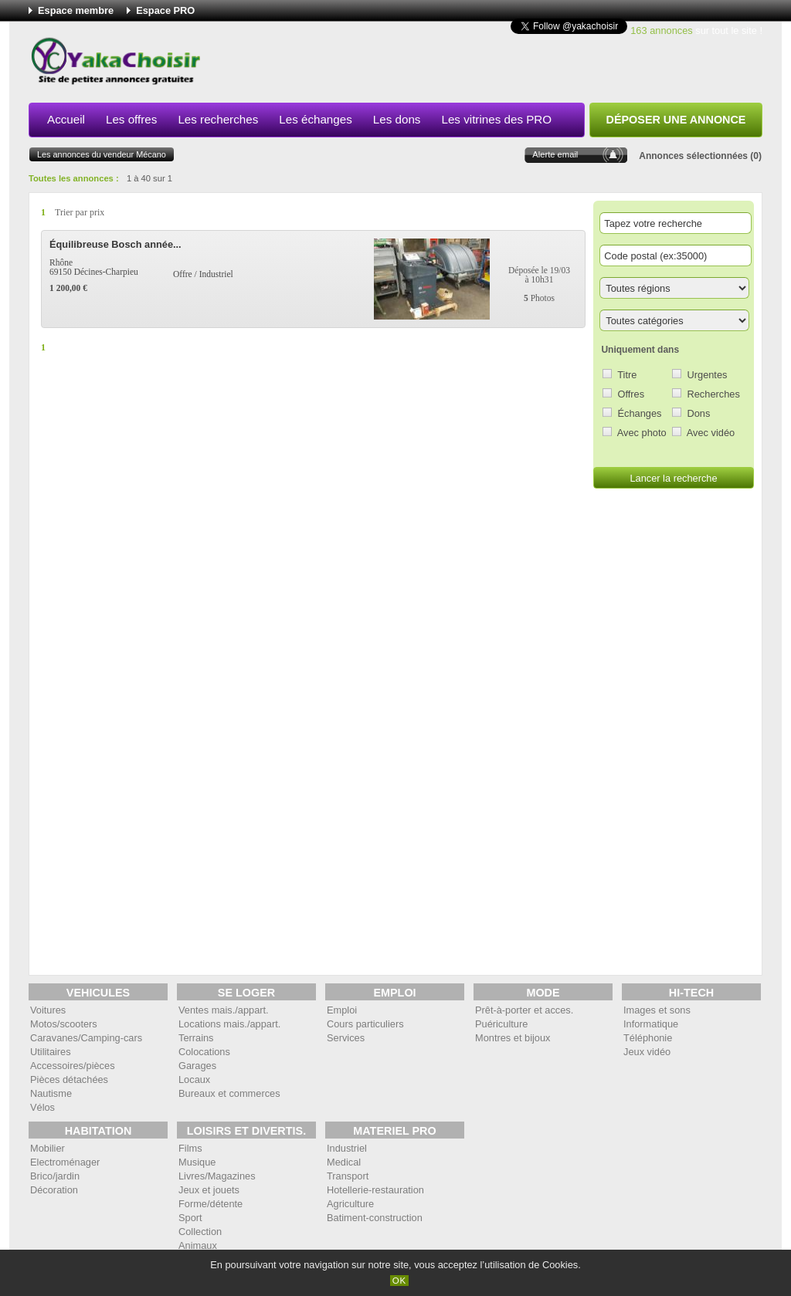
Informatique (650, 1024)
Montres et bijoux (512, 1038)
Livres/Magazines (217, 1176)
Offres (631, 394)
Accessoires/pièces (72, 1065)
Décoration (54, 1190)
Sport (190, 1217)
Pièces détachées (69, 1079)
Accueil (66, 119)
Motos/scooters (63, 1024)
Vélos (42, 1107)
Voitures (48, 1010)
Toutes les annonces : (74, 178)
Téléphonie (647, 1038)
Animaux (197, 1245)
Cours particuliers (365, 1024)
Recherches (713, 394)
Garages (197, 1065)
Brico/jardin (55, 1176)
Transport (347, 1176)
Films (190, 1148)
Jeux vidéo (646, 1051)
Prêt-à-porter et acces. (524, 1010)
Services (346, 1038)
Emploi (342, 1010)
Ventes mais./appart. (223, 1010)
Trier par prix (79, 212)
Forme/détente (210, 1204)
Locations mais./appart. (229, 1024)
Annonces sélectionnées (693, 156)
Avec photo (642, 432)
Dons (699, 413)
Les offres (131, 119)
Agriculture (350, 1204)
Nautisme (51, 1093)
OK (399, 1280)
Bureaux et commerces (229, 1093)
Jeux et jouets (208, 1190)
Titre (627, 375)
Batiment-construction (375, 1217)
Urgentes (707, 375)
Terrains (196, 1038)
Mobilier (47, 1148)
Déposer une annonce (676, 119)
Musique (197, 1162)
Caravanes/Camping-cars (86, 1038)
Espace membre (76, 10)
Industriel (347, 1148)
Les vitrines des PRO (496, 119)
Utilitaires (50, 1051)
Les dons (397, 119)
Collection (200, 1231)
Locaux (194, 1079)
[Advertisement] (481, 65)
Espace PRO (165, 10)
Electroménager (65, 1162)
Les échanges (315, 119)
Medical (344, 1162)
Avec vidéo (711, 432)
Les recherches (218, 119)
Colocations (204, 1051)
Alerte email (555, 154)
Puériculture (501, 1024)
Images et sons (657, 1010)
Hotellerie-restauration (375, 1190)
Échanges (640, 413)
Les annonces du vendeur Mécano (101, 154)
